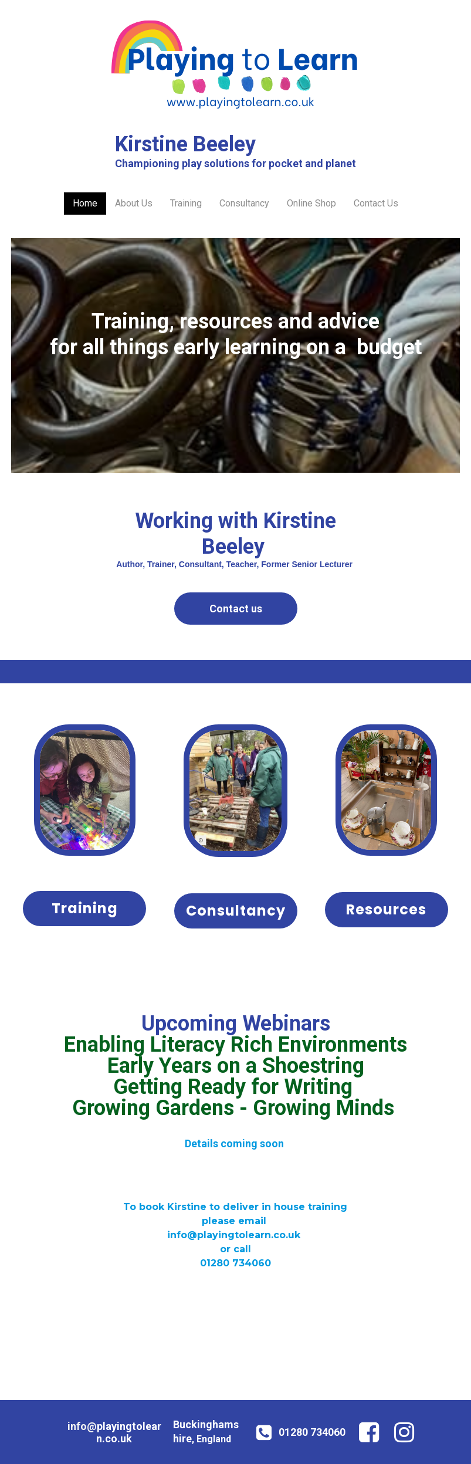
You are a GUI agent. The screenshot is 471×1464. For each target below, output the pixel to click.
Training (186, 203)
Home (85, 203)
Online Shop (311, 203)
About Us (134, 203)
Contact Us (376, 203)
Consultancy (244, 203)
